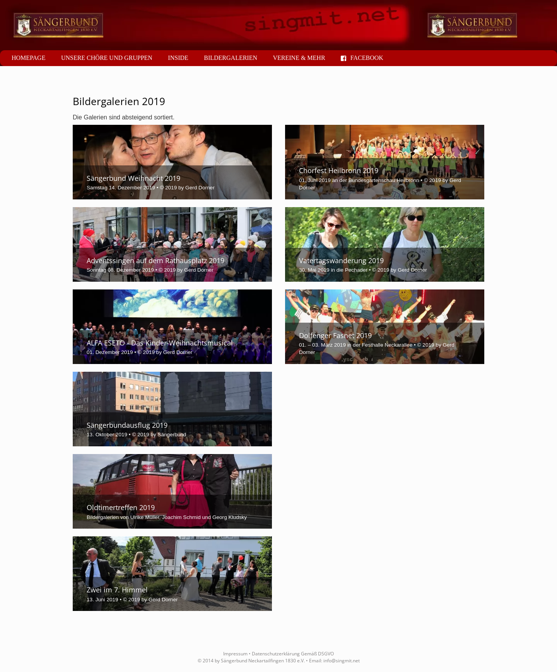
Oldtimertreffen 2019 (121, 507)
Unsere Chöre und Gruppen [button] (106, 57)
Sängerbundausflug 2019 (127, 425)
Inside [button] (178, 57)
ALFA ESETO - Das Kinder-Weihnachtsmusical (160, 342)
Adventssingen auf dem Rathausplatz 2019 (155, 260)
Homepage (28, 57)
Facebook (362, 57)
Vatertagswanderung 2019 (341, 260)
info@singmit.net (341, 660)
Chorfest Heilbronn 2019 (338, 170)
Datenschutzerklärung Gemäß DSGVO (293, 653)
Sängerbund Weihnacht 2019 (133, 178)
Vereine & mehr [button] (299, 57)
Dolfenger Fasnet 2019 (335, 335)
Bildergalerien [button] (230, 57)
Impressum (235, 653)
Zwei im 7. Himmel (117, 589)
